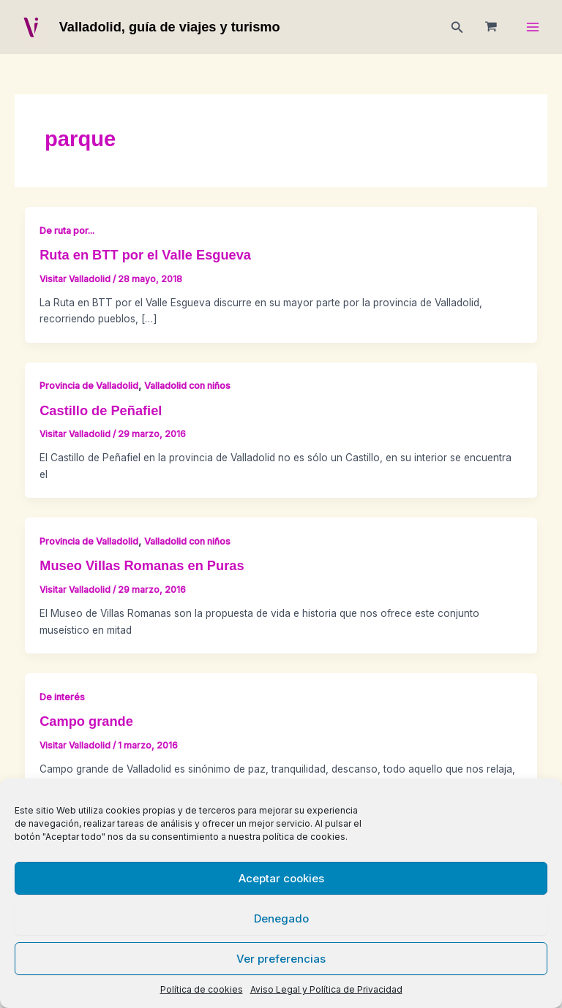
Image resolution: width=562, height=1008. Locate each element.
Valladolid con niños (187, 385)
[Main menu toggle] (533, 27)
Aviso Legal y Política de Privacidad (326, 989)
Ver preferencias (281, 959)
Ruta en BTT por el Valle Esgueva (145, 254)
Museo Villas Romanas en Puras (142, 565)
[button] (457, 27)
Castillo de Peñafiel (101, 410)
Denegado (281, 918)
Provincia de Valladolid (89, 385)
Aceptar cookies (281, 878)
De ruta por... (67, 230)
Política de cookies (201, 989)
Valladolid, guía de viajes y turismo (169, 26)
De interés (62, 696)
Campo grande (86, 721)
